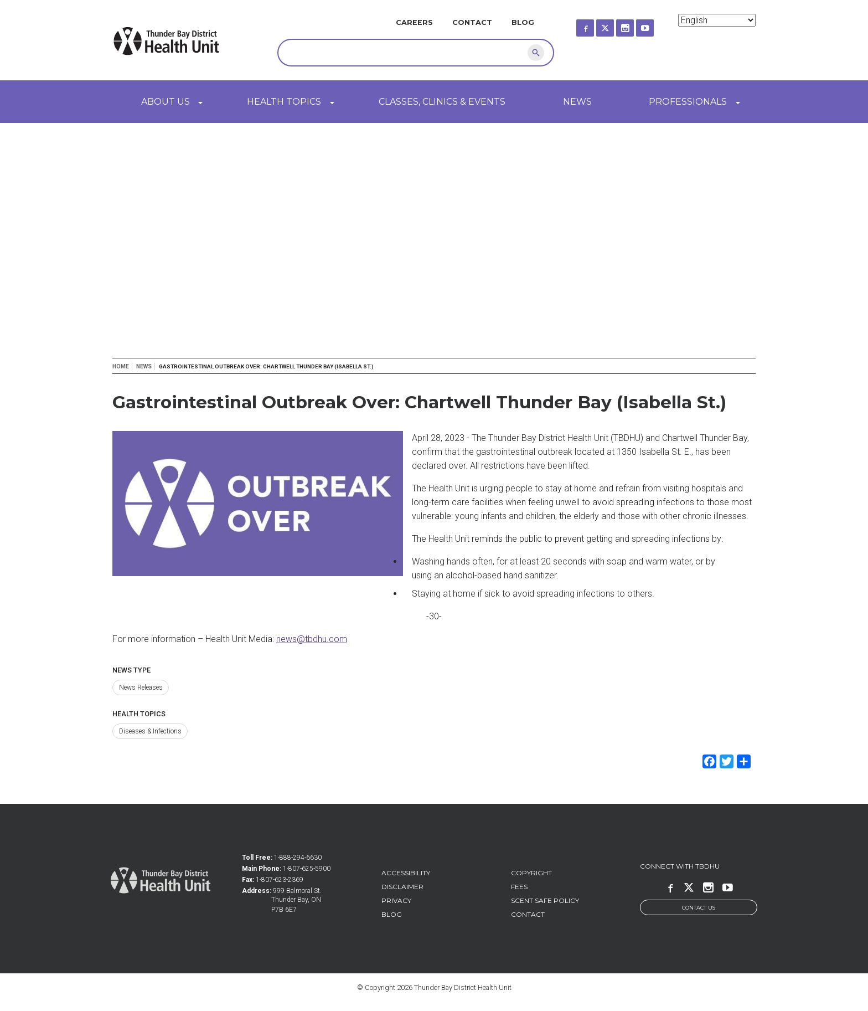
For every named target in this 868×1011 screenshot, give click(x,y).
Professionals (688, 101)
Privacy (396, 900)
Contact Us (698, 908)
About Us (165, 101)
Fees (519, 886)
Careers (414, 22)
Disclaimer (402, 886)
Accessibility (405, 873)
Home (120, 366)
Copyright (531, 873)
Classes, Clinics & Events (442, 101)
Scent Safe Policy (545, 900)
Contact (472, 22)
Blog (523, 22)
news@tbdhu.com (311, 639)
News (577, 101)
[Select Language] (717, 20)
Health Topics (284, 101)
